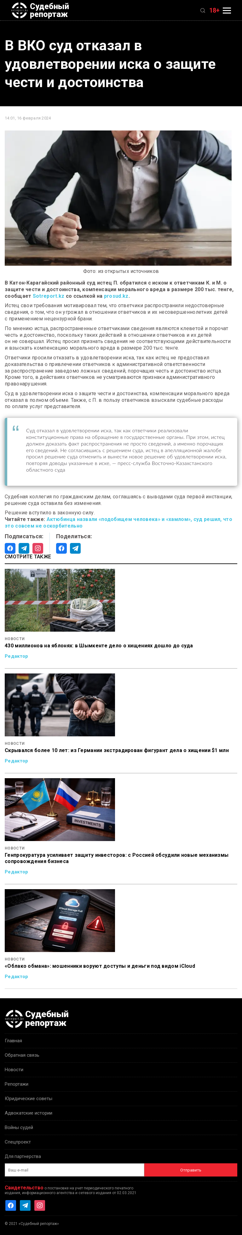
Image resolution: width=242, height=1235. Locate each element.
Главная (13, 1041)
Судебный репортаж (40, 10)
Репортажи (16, 1084)
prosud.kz (116, 296)
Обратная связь (22, 1055)
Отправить (190, 1170)
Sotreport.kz (49, 296)
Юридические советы (28, 1098)
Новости (14, 1069)
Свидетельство (24, 1188)
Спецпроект (18, 1142)
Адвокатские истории (28, 1113)
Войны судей (19, 1127)
